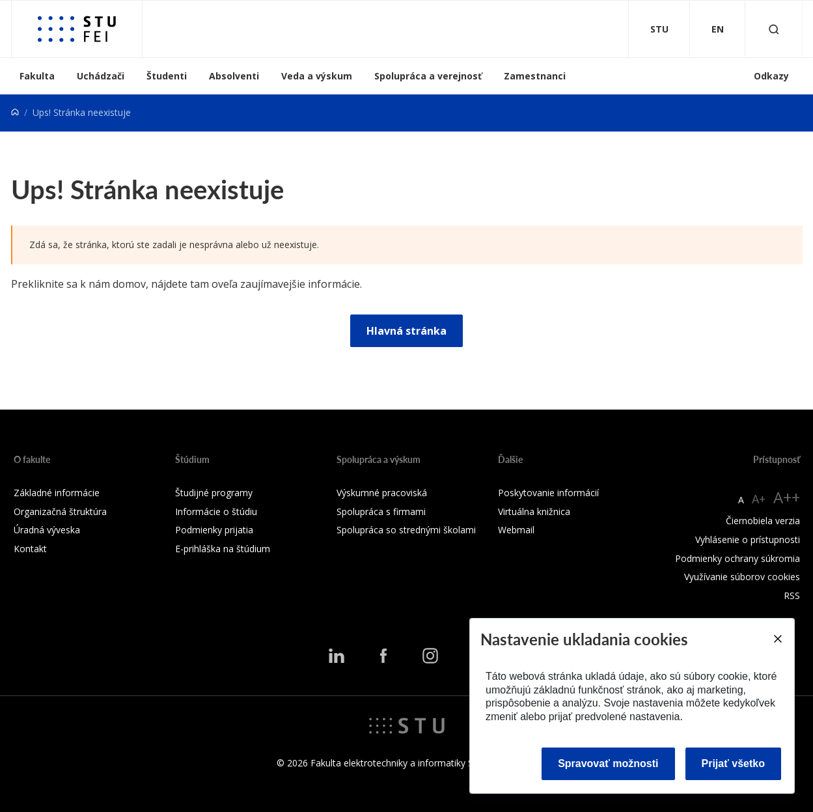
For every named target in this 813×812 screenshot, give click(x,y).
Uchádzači (100, 76)
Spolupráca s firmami (381, 511)
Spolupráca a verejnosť (428, 76)
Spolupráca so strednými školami (406, 530)
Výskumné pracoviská (382, 492)
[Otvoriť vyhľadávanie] (774, 29)
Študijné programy (214, 492)
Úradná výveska (47, 530)
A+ (758, 499)
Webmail (516, 530)
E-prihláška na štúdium (222, 548)
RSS (792, 595)
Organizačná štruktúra (60, 511)
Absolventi (234, 76)
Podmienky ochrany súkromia (737, 558)
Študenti (166, 76)
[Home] (15, 112)
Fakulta (37, 76)
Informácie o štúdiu (216, 511)
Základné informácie (57, 492)
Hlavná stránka (406, 331)
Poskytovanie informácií (548, 492)
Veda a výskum (316, 76)
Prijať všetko (733, 763)
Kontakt (30, 548)
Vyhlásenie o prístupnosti (747, 539)
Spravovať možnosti (608, 763)
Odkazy (771, 76)
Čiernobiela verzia (763, 520)
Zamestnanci (535, 76)
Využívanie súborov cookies (742, 576)
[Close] (777, 638)
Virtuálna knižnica (534, 511)
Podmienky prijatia (214, 530)
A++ (786, 497)
